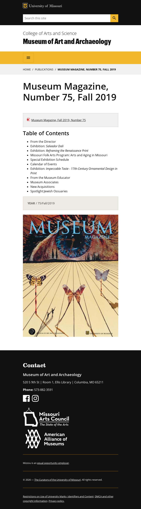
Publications (44, 69)
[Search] (114, 18)
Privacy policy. (56, 501)
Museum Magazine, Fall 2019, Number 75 (58, 120)
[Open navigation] (28, 57)
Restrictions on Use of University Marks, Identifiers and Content (58, 496)
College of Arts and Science (50, 33)
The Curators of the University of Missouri (57, 479)
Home (27, 69)
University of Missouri (45, 6)
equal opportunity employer (53, 463)
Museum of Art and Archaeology (67, 41)
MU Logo (25, 5)
